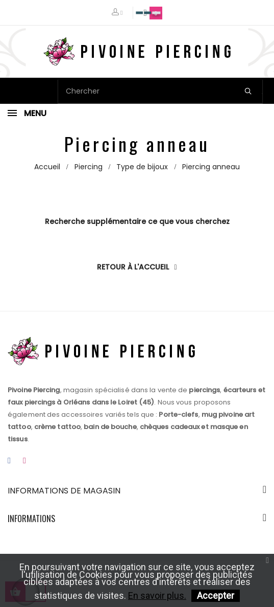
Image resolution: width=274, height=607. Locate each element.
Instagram (24, 461)
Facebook (9, 461)
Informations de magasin (64, 491)
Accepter (215, 595)
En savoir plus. (157, 595)
